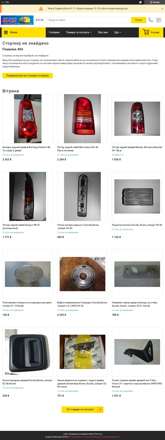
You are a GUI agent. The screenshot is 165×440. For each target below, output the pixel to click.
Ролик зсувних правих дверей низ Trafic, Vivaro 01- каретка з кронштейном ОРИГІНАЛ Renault (137, 383)
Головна (54, 32)
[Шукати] (138, 20)
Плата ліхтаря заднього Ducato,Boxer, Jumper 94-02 (78, 227)
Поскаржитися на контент (81, 437)
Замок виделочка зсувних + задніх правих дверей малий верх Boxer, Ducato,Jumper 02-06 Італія (82, 383)
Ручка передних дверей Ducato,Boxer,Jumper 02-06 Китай (27, 382)
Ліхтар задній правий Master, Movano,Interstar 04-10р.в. (137, 149)
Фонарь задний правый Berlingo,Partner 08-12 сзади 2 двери (26, 149)
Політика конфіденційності (107, 437)
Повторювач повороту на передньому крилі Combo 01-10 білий (27, 304)
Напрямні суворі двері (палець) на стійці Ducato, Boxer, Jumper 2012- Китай (134, 304)
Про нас (103, 32)
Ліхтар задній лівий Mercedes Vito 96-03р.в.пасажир (78, 149)
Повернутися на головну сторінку (28, 75)
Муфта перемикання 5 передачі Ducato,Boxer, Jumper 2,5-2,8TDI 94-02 (82, 304)
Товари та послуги (77, 32)
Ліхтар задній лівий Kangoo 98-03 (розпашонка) (21, 227)
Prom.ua (98, 434)
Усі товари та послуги (80, 409)
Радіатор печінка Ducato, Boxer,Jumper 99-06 (137, 225)
